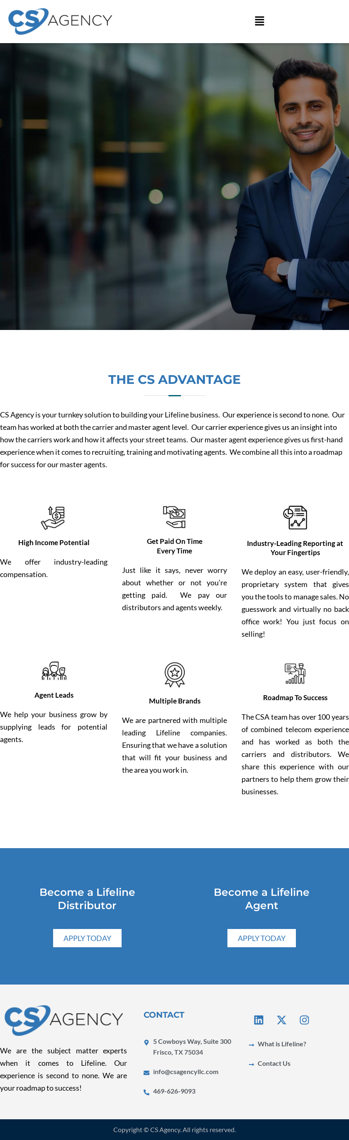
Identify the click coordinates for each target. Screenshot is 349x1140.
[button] (259, 21)
